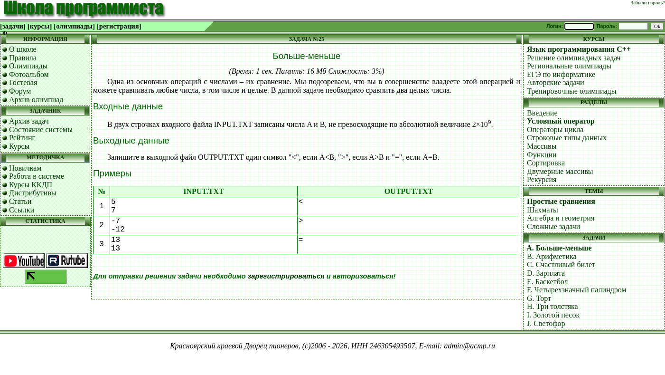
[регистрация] (119, 26)
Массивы (541, 146)
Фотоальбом (29, 74)
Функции (542, 155)
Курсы (19, 146)
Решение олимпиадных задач (574, 58)
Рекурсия (541, 179)
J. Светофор (546, 323)
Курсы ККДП (30, 185)
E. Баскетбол (547, 282)
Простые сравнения (561, 201)
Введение (542, 113)
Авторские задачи (555, 82)
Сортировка (546, 163)
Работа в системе (36, 176)
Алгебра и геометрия (560, 218)
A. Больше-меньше (559, 248)
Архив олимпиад (36, 100)
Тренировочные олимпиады (571, 91)
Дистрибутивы (32, 193)
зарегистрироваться (286, 276)
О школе (23, 49)
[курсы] (40, 26)
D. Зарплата (546, 273)
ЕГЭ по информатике (561, 74)
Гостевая (23, 82)
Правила (23, 58)
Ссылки (21, 210)
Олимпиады (28, 66)
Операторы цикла (555, 129)
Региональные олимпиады (569, 66)
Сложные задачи (553, 226)
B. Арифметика (552, 256)
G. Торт (539, 298)
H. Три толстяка (552, 306)
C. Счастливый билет (561, 264)
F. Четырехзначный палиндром (577, 290)
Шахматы (542, 210)
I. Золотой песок (553, 315)
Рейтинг (22, 138)
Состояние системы (41, 129)
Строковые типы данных (567, 138)
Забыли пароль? (648, 2)
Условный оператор (561, 121)
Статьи (20, 201)
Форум (20, 91)
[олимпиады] (74, 26)
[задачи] (13, 26)
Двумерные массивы (560, 171)
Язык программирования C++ (579, 49)
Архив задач (29, 121)
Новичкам (25, 168)
